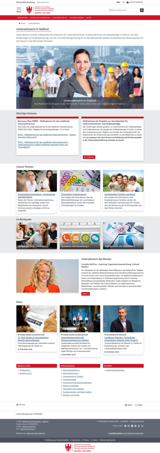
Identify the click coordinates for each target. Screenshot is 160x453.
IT (123, 2)
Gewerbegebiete (59, 18)
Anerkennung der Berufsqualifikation (77, 383)
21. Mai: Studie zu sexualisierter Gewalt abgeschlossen (33, 338)
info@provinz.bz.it (29, 426)
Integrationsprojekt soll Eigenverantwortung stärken (75, 338)
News (88, 18)
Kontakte (124, 421)
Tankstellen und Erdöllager (73, 389)
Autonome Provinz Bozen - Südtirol (35, 421)
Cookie (93, 440)
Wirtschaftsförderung (71, 370)
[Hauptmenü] (19, 10)
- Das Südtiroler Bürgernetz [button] (125, 433)
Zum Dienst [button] (89, 157)
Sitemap (22, 405)
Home (22, 23)
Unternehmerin (76, 18)
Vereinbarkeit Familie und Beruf (119, 194)
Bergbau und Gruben (71, 395)
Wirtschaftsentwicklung (115, 370)
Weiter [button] (85, 294)
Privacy (85, 440)
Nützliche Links (26, 373)
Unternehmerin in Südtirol (73, 376)
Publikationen (25, 370)
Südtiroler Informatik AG (36, 433)
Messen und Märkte (71, 386)
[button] (125, 425)
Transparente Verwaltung (108, 421)
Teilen (128, 405)
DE (118, 2)
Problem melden (137, 421)
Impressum (75, 440)
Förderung (22, 18)
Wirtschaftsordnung (40, 18)
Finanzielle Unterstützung (73, 194)
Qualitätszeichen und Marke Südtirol (77, 392)
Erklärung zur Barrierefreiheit (56, 440)
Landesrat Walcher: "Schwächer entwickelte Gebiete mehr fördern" (121, 338)
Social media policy (107, 440)
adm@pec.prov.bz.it (27, 429)
